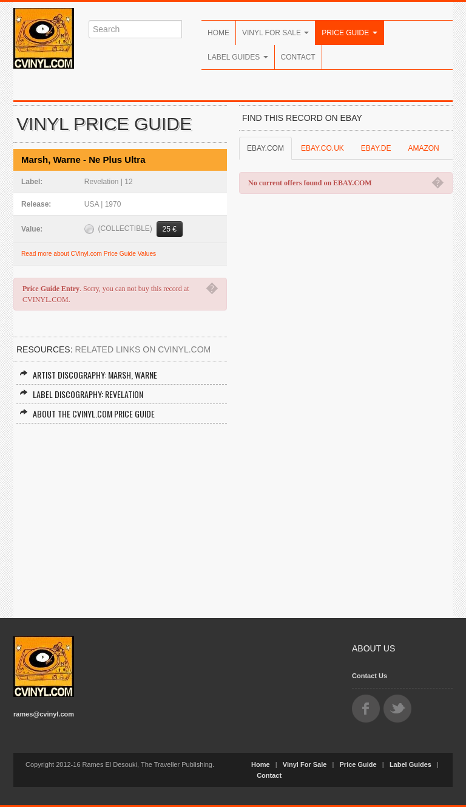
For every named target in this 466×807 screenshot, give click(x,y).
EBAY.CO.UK (322, 148)
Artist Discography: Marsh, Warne (88, 374)
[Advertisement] (120, 515)
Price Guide (349, 33)
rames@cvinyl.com (43, 714)
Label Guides (238, 57)
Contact (298, 57)
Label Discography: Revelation (81, 394)
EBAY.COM (265, 148)
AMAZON (423, 148)
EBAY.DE (376, 148)
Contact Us (369, 675)
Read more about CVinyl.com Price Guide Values (88, 253)
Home (218, 33)
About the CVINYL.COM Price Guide (87, 413)
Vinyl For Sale (275, 33)
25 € (170, 229)
